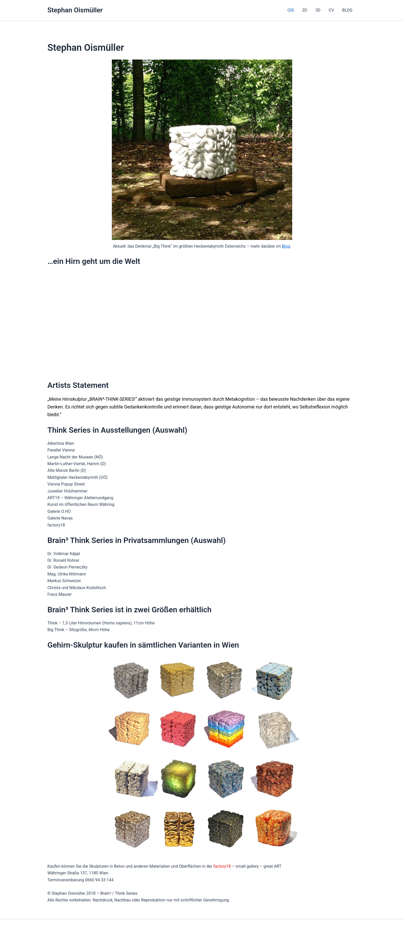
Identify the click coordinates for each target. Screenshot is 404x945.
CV (331, 10)
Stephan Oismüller (75, 10)
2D (304, 10)
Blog (286, 246)
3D (318, 10)
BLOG (347, 10)
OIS (291, 10)
